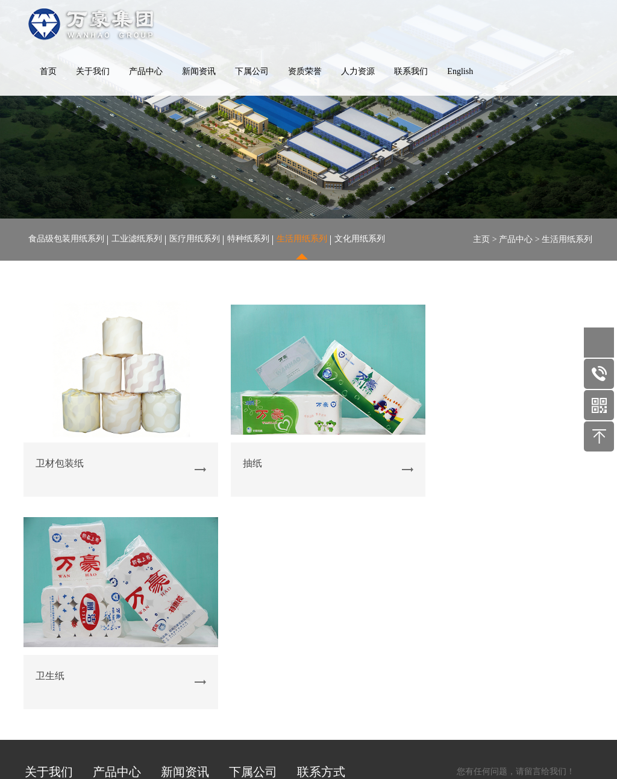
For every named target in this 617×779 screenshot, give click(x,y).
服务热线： (368, 591)
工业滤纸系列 (136, 239)
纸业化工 (246, 628)
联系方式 (321, 548)
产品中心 (146, 71)
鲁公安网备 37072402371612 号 (429, 734)
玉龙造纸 (246, 613)
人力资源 (358, 71)
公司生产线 (46, 613)
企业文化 (41, 644)
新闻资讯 (199, 71)
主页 (481, 239)
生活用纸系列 (302, 239)
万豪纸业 (246, 581)
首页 (48, 71)
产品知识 (178, 613)
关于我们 (93, 71)
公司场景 (41, 597)
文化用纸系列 (359, 239)
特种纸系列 (248, 239)
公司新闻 (178, 581)
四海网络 (554, 734)
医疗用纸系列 (194, 239)
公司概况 (41, 581)
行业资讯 (178, 597)
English (460, 71)
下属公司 (252, 71)
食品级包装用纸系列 (66, 239)
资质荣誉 (305, 71)
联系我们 (411, 71)
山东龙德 (246, 597)
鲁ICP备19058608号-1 (324, 734)
